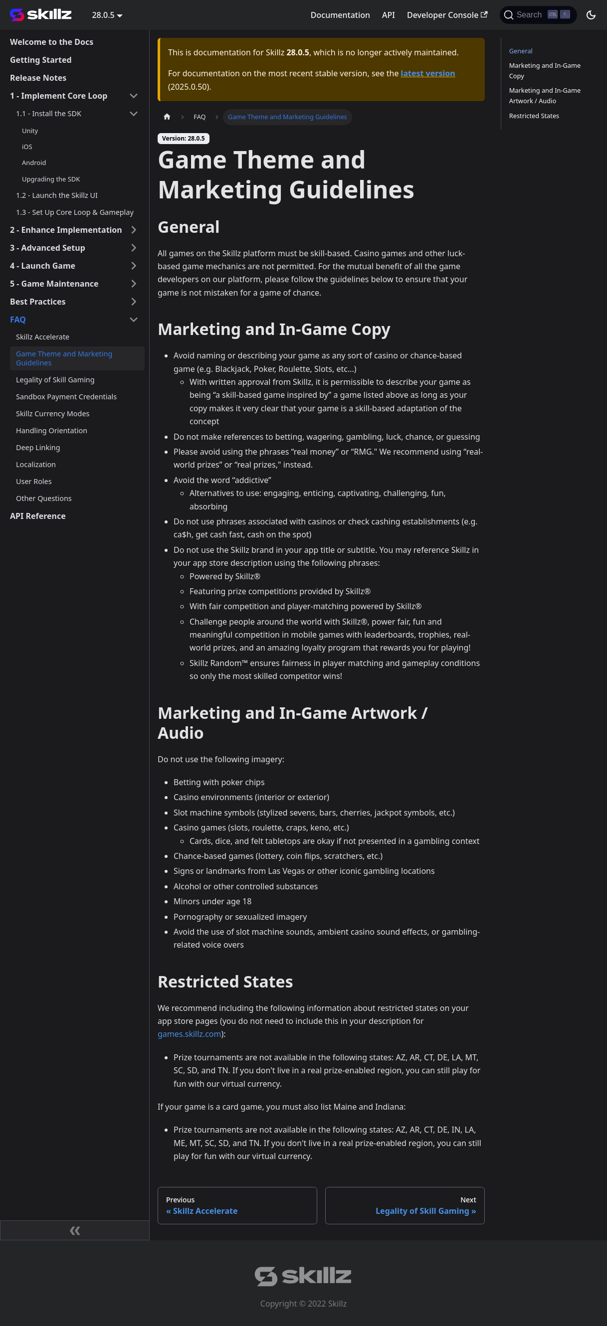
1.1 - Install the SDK (48, 113)
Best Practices (38, 301)
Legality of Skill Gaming (55, 379)
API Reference (38, 515)
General (521, 50)
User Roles (34, 481)
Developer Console (447, 14)
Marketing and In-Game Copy (545, 70)
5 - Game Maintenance (54, 283)
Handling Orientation (51, 430)
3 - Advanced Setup (47, 247)
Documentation (340, 14)
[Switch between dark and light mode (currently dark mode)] (591, 15)
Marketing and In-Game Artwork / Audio (545, 95)
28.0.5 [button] (103, 14)
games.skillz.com (189, 1033)
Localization (36, 464)
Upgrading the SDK (51, 178)
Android (34, 162)
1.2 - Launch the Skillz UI (57, 195)
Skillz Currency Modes (52, 413)
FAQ (18, 319)
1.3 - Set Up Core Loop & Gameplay (75, 212)
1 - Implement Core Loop (58, 95)
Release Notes (38, 77)
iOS (27, 146)
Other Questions (44, 498)
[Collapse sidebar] (75, 1230)
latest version (428, 73)
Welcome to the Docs (51, 41)
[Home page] (167, 117)
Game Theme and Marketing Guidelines (64, 358)
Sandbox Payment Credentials (66, 396)
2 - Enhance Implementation (66, 229)
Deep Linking (38, 447)
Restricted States (534, 115)
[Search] (538, 15)
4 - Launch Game (42, 265)
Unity (30, 130)
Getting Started (41, 59)
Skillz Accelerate (42, 336)
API (388, 14)
